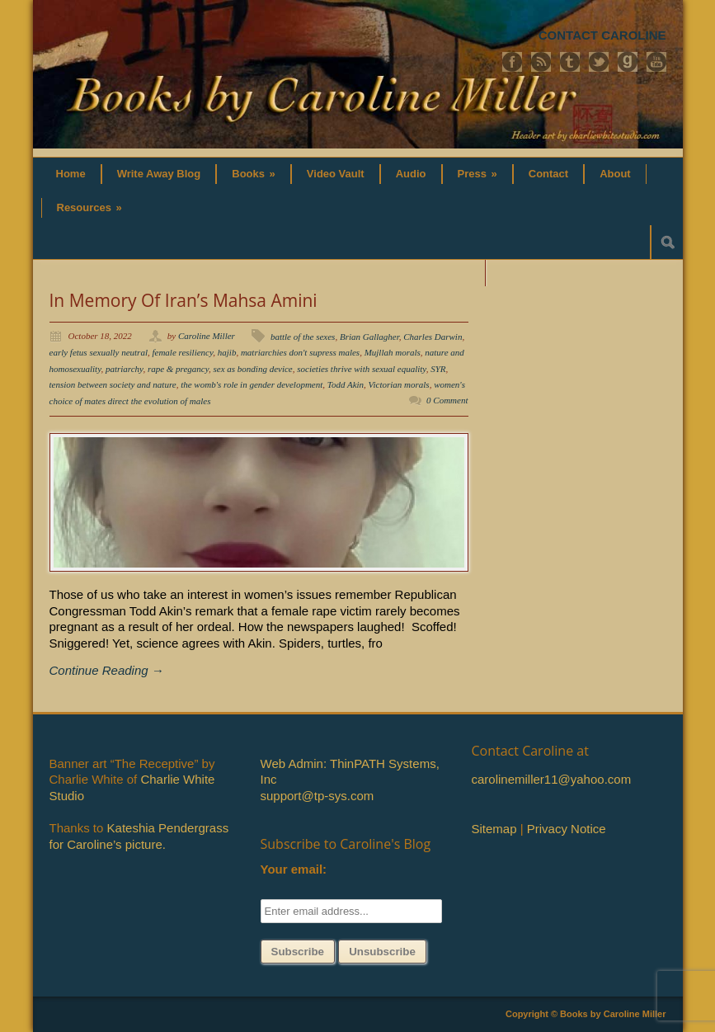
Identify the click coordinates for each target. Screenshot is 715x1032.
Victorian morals (399, 384)
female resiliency (182, 352)
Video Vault (336, 173)
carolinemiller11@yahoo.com (552, 779)
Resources (89, 207)
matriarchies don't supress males (300, 352)
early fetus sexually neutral (98, 352)
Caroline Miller (206, 336)
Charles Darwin (432, 337)
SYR (437, 369)
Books (253, 173)
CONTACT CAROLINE (602, 35)
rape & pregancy (178, 369)
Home (71, 173)
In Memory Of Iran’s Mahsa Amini (183, 300)
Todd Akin (345, 384)
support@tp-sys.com (317, 796)
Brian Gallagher (369, 337)
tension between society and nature (112, 384)
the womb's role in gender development (251, 384)
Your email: (294, 869)
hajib (227, 352)
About (615, 173)
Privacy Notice (566, 829)
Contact (548, 173)
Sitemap (494, 829)
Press (477, 173)
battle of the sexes (303, 337)
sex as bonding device (253, 369)
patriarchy (124, 369)
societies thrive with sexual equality (361, 369)
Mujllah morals (393, 352)
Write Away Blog (159, 173)
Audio (411, 173)
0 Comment (447, 400)
